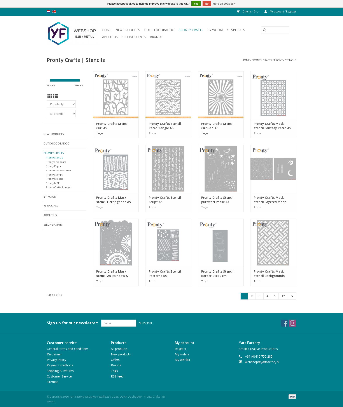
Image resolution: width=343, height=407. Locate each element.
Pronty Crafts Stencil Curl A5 (112, 126)
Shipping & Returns (60, 371)
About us (110, 37)
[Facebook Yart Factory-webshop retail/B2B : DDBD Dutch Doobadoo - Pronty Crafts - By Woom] (284, 323)
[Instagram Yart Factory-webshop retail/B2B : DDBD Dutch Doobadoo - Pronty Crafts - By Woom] (292, 323)
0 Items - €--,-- (248, 11)
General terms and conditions (68, 349)
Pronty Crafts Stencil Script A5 (165, 199)
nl (48, 11)
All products (119, 349)
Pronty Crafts (190, 30)
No (206, 3)
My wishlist (182, 360)
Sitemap (52, 382)
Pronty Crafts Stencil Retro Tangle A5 (165, 126)
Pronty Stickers (54, 178)
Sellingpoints (134, 37)
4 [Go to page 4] (267, 296)
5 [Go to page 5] (275, 296)
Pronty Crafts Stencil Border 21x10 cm (217, 273)
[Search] (275, 29)
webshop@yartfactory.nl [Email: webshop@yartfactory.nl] (262, 362)
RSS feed (117, 376)
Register (180, 349)
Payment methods (60, 365)
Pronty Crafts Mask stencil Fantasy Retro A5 (272, 126)
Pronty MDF (53, 183)
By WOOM (215, 30)
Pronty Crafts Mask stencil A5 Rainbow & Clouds (112, 273)
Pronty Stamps (54, 174)
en (54, 11)
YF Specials (236, 30)
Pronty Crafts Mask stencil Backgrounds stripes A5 (269, 273)
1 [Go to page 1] (244, 296)
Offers (115, 360)
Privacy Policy (56, 360)
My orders (182, 354)
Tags (114, 371)
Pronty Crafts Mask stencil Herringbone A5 (113, 199)
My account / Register (280, 11)
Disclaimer (54, 354)
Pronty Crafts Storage (58, 187)
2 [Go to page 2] (252, 296)
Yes (196, 3)
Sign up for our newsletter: (72, 323)
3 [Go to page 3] (259, 296)
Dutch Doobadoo (159, 30)
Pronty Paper (53, 166)
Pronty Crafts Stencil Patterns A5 (165, 273)
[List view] (55, 96)
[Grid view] (49, 96)
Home (106, 30)
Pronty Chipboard (56, 161)
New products (128, 30)
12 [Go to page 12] (283, 296)
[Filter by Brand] (61, 113)
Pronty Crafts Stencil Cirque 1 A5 (217, 126)
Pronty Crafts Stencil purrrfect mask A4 (217, 199)
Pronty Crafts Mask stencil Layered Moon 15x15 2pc (270, 199)
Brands (156, 37)
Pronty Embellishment (59, 170)
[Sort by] (61, 104)
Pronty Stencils (285, 60)
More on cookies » (224, 3)
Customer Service (59, 376)
